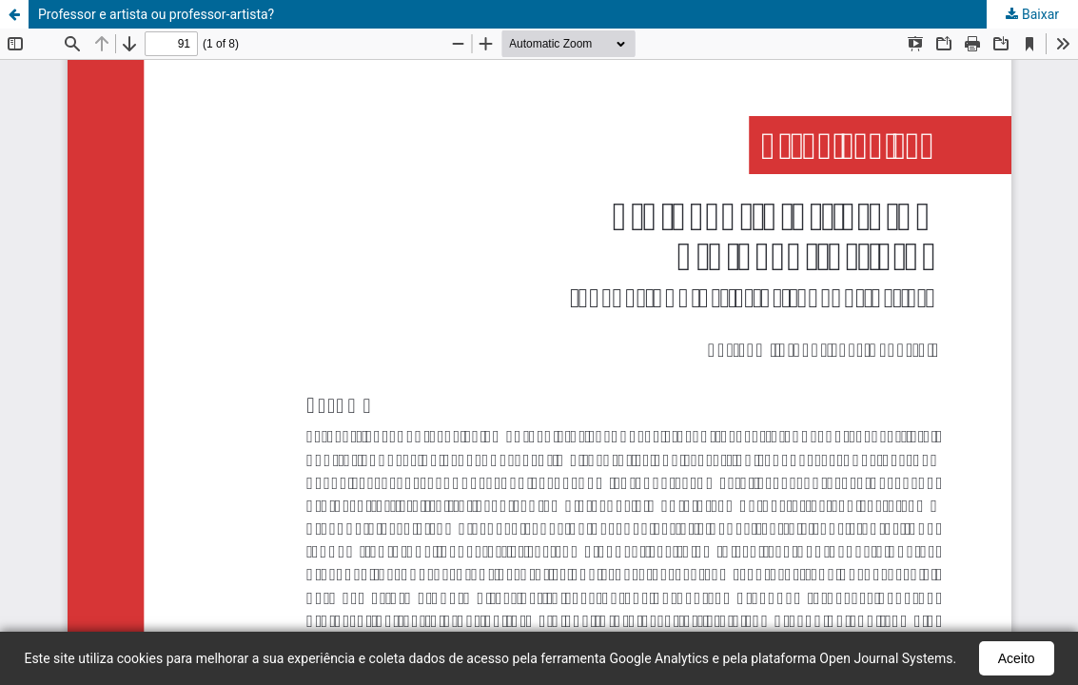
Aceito (1016, 658)
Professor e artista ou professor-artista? (156, 14)
